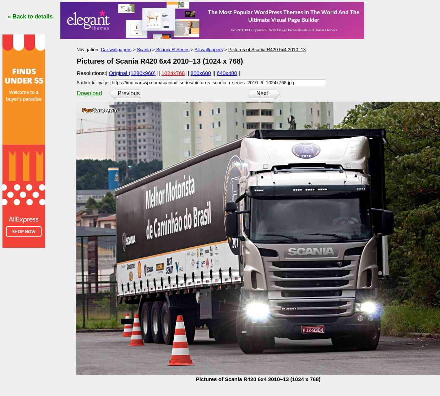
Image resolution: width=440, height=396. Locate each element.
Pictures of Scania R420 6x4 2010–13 (267, 49)
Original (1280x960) (132, 73)
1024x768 (173, 73)
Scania (144, 49)
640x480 (227, 73)
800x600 (201, 73)
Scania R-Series (172, 49)
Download (89, 93)
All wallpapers (209, 49)
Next (262, 93)
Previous (129, 93)
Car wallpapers (116, 49)
